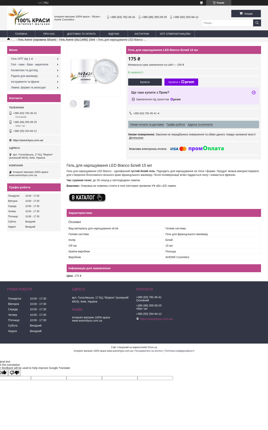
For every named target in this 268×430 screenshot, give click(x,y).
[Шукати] (257, 22)
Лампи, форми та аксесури (28, 87)
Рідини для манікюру (24, 76)
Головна (21, 33)
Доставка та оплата (81, 33)
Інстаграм (141, 33)
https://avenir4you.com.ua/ (28, 140)
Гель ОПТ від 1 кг (22, 58)
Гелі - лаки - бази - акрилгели (29, 64)
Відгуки (114, 33)
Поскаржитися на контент (149, 351)
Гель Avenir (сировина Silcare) (37, 39)
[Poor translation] (14, 373)
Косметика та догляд (24, 70)
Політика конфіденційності (179, 351)
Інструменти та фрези (25, 81)
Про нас (49, 33)
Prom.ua (152, 347)
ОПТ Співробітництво (175, 33)
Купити (145, 82)
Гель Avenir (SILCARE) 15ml (77, 39)
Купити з (181, 82)
